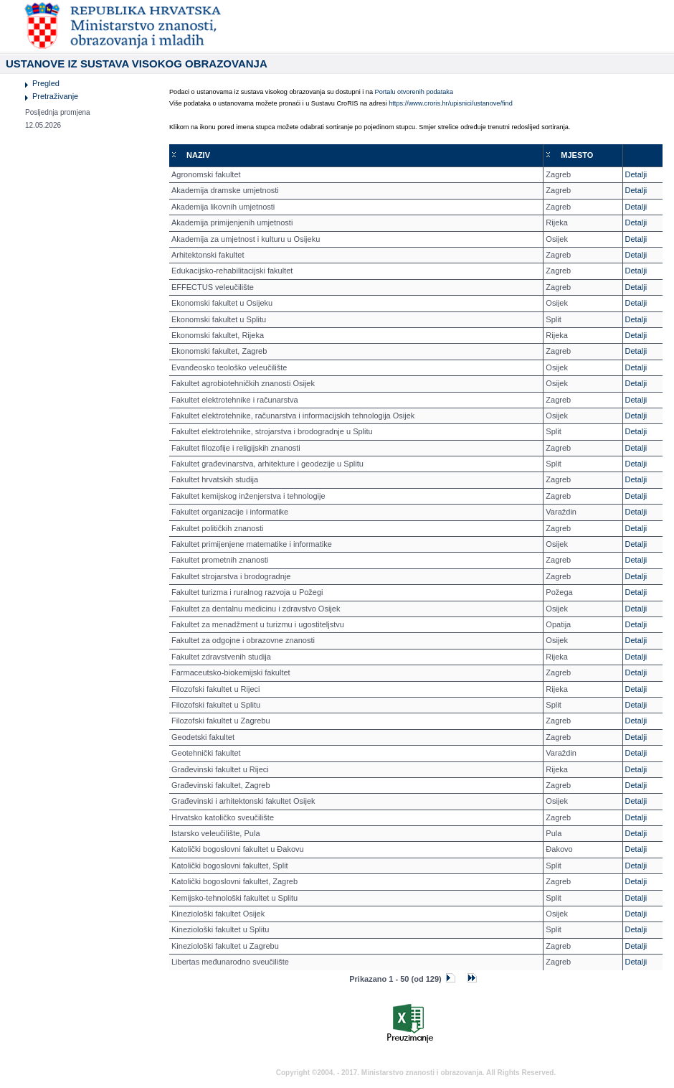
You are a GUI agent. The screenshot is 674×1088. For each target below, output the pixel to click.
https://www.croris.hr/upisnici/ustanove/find (451, 103)
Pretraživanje (55, 96)
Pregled (46, 83)
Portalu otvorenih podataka (414, 91)
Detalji (636, 174)
